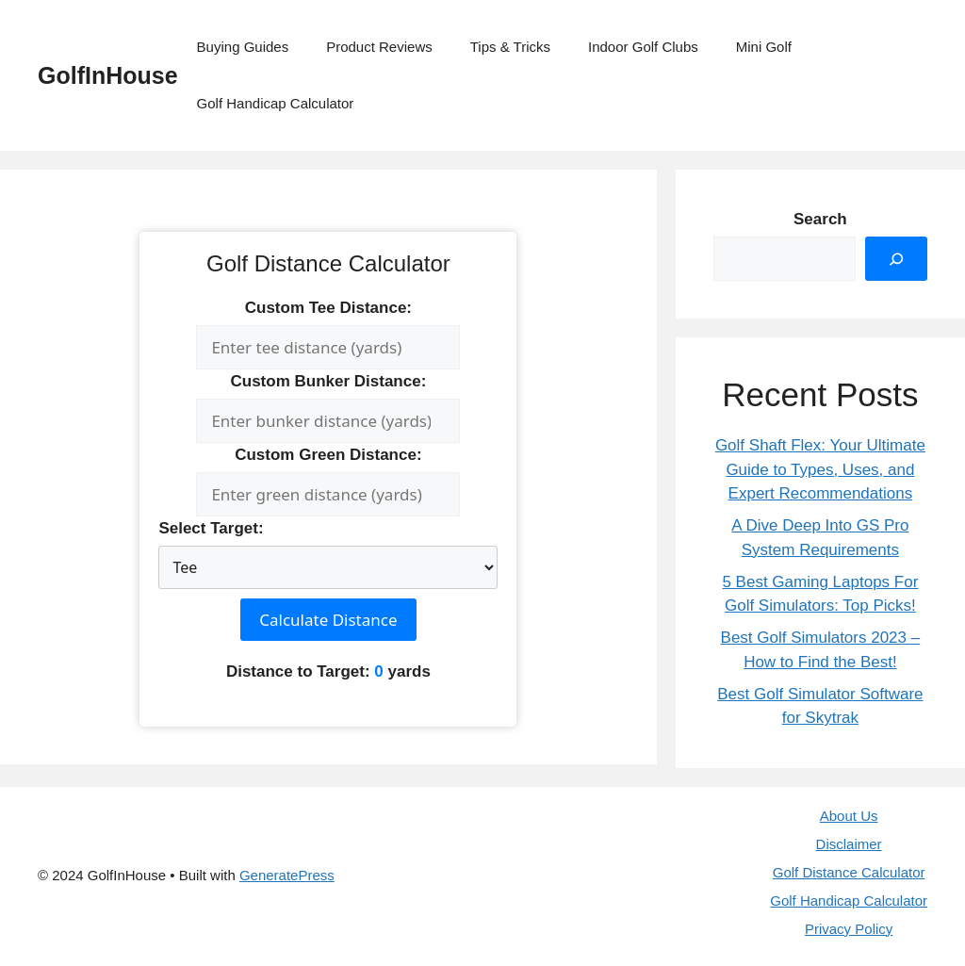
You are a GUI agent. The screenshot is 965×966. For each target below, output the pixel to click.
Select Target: (210, 528)
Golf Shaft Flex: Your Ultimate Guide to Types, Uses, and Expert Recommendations (820, 469)
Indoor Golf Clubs (643, 47)
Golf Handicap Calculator (275, 103)
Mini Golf (764, 47)
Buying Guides (243, 47)
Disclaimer (849, 844)
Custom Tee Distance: (328, 308)
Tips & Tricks (510, 47)
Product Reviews (379, 47)
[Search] (896, 259)
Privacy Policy (848, 929)
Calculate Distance (328, 619)
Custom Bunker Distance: (328, 381)
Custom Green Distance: (328, 455)
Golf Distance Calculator (849, 872)
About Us (849, 816)
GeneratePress (287, 875)
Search (820, 219)
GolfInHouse (108, 75)
